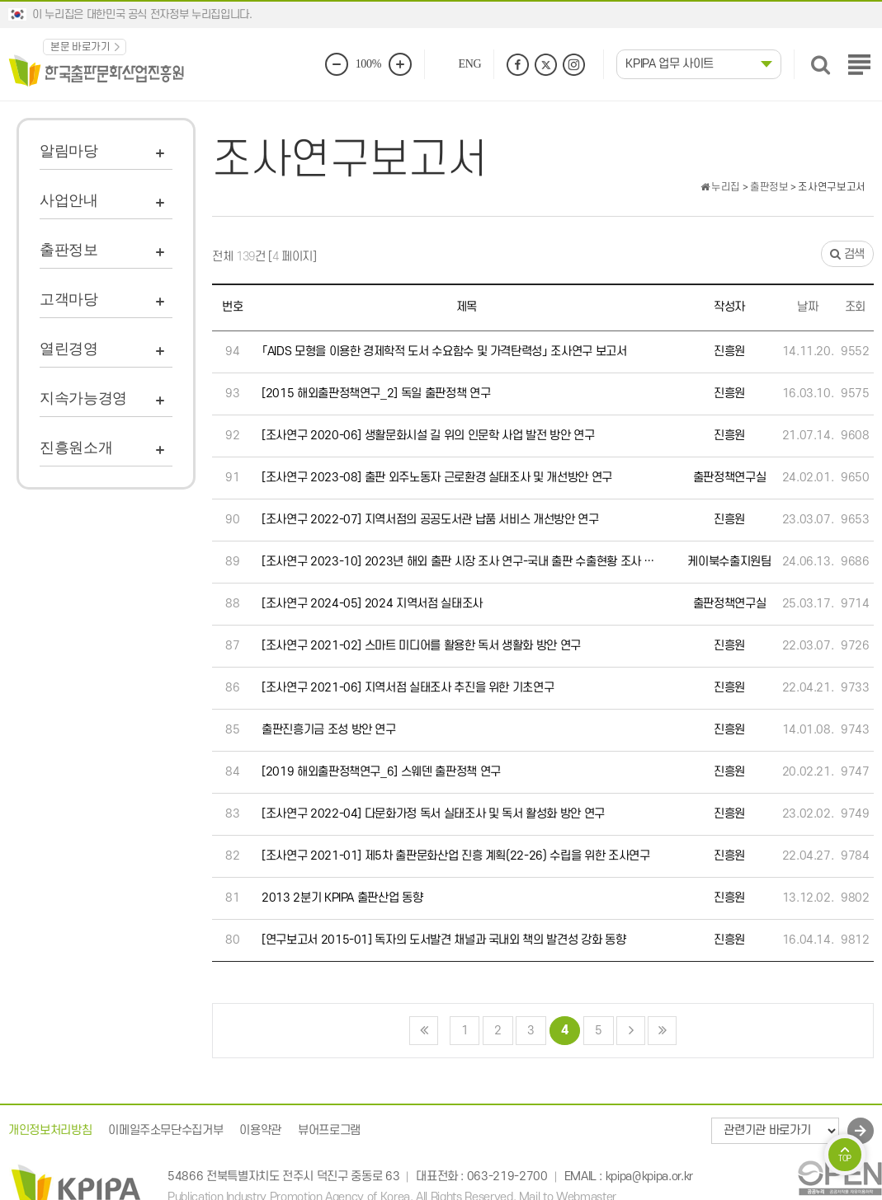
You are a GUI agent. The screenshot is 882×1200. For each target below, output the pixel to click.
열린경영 (69, 348)
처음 (423, 1030)
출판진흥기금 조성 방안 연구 (329, 730)
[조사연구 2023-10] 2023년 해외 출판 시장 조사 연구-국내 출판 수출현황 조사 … (458, 562)
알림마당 (69, 151)
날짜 (807, 307)
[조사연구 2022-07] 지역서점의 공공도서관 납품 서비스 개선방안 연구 (430, 520)
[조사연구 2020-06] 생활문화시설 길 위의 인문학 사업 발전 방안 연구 (428, 436)
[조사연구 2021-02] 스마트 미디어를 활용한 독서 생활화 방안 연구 (421, 646)
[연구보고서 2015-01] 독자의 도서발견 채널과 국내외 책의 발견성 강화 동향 (443, 940)
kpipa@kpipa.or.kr (649, 1177)
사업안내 (69, 200)
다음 (630, 1030)
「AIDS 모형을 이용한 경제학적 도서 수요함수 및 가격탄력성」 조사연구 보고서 (444, 352)
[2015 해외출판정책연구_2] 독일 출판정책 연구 (376, 394)
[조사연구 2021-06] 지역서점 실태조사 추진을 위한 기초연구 (408, 688)
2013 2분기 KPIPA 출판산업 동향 (342, 898)
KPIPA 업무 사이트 (669, 64)
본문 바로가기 (80, 47)
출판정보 (69, 249)
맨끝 (662, 1030)
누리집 (720, 187)
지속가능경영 (83, 398)
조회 (855, 307)
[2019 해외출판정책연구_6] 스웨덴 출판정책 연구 (381, 772)
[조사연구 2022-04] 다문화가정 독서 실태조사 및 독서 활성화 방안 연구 (433, 814)
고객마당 (69, 299)
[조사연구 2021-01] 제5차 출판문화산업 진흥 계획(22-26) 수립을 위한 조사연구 (456, 856)
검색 (847, 254)
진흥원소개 (76, 447)
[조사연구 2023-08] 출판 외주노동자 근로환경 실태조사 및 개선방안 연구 (437, 478)
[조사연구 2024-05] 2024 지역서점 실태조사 (372, 604)
